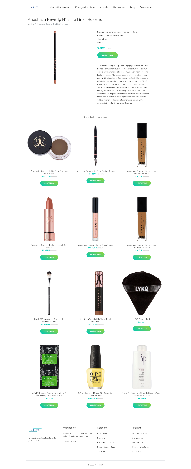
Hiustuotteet (119, 7)
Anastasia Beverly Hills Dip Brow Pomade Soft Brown (49, 172)
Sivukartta (136, 451)
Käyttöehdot (137, 442)
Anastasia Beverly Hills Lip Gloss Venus (95, 245)
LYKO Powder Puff (142, 319)
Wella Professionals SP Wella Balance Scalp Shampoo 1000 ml (142, 394)
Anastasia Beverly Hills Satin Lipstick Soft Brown (49, 246)
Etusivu (31, 24)
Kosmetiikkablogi (139, 433)
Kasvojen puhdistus (85, 7)
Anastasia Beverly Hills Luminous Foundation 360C (141, 172)
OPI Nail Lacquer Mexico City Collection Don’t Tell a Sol (95, 394)
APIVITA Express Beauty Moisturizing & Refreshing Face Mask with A (49, 394)
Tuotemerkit (146, 7)
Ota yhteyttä (137, 438)
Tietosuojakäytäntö (140, 447)
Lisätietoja (107, 55)
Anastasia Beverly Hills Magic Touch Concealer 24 (95, 320)
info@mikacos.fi (69, 441)
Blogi (132, 7)
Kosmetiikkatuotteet (60, 7)
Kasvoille (104, 7)
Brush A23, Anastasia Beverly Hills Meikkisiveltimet (49, 320)
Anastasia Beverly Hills (128, 32)
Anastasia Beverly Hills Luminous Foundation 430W (141, 246)
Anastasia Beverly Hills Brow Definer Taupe (95, 171)
